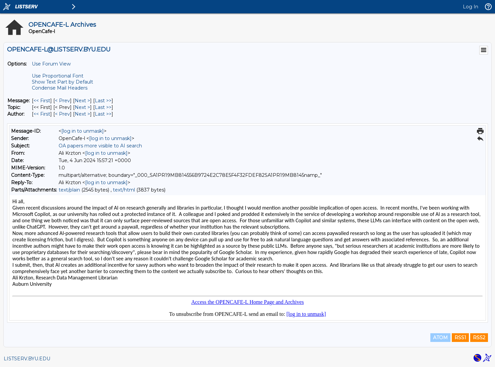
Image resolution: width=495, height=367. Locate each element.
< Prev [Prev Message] (62, 101)
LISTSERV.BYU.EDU (27, 359)
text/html (124, 190)
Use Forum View (51, 64)
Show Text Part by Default (62, 82)
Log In (470, 7)
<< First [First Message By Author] (41, 114)
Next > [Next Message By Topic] (82, 107)
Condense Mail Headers (59, 88)
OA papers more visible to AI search (100, 146)
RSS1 (460, 338)
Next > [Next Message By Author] (82, 114)
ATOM (440, 338)
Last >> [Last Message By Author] (103, 114)
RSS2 (479, 338)
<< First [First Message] (41, 101)
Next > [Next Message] (82, 101)
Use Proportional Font (57, 76)
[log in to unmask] (82, 131)
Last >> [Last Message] (103, 101)
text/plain (69, 190)
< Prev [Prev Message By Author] (62, 114)
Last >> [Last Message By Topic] (103, 107)
